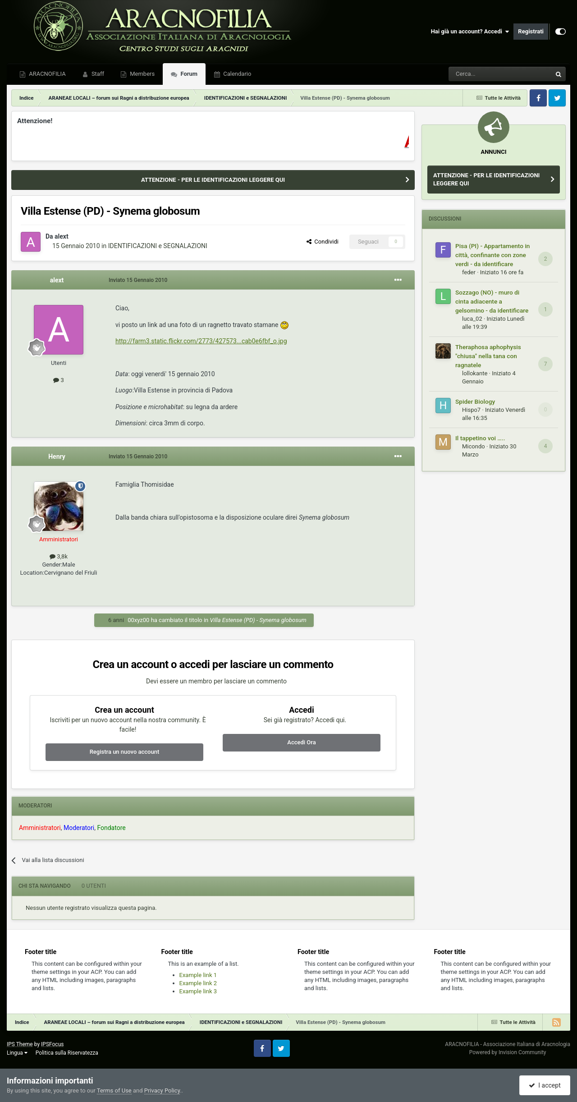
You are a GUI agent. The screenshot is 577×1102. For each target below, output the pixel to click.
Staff (97, 73)
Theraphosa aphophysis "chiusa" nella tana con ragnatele (488, 356)
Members (141, 73)
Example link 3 (198, 991)
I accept (544, 1085)
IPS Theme (20, 1044)
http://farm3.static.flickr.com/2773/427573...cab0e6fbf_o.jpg (201, 341)
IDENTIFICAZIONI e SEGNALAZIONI (157, 245)
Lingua (17, 1053)
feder (469, 272)
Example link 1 (198, 975)
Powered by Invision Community (507, 1052)
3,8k (59, 556)
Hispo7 (471, 409)
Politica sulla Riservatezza (67, 1053)
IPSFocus (52, 1044)
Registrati (531, 31)
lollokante (474, 373)
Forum (188, 73)
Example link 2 (198, 983)
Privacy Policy (162, 1090)
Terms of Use (114, 1090)
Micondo (473, 446)
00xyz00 (138, 620)
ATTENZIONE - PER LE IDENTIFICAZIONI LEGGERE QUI (213, 179)
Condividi (323, 241)
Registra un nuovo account (125, 751)
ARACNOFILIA (46, 73)
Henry (56, 456)
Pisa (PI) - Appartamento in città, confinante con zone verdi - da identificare (492, 254)
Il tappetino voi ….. (480, 438)
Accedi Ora (301, 742)
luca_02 (472, 318)
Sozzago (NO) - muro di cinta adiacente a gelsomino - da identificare (491, 301)
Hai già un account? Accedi (470, 31)
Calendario (236, 73)
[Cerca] (475, 74)
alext (62, 236)
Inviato (138, 280)
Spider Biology (475, 401)
